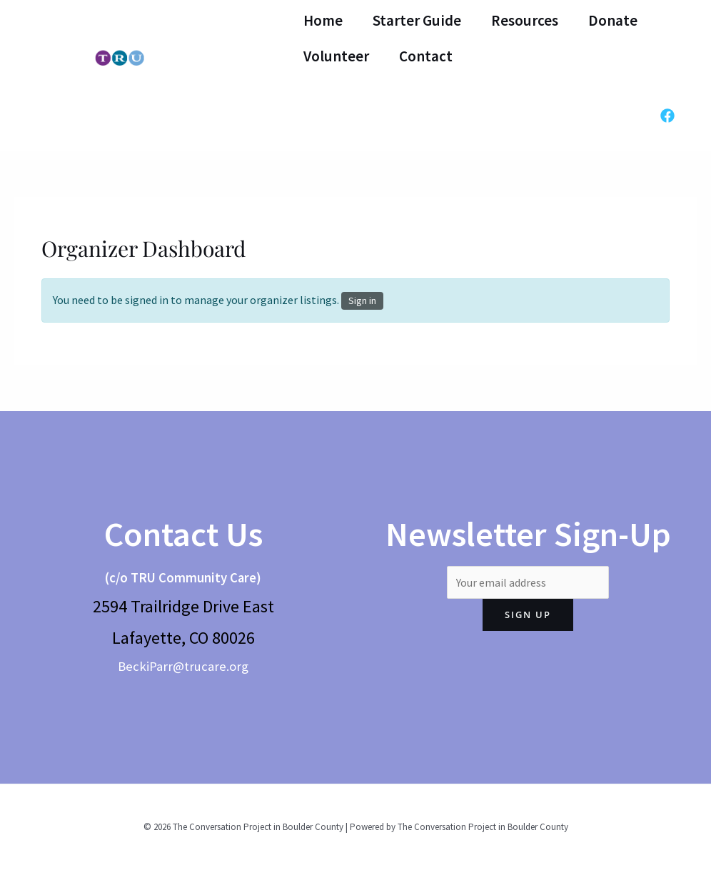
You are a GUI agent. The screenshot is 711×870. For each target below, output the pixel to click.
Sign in (362, 300)
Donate (612, 20)
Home (323, 20)
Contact (426, 56)
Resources (524, 20)
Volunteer (336, 56)
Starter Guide (417, 20)
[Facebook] (667, 115)
